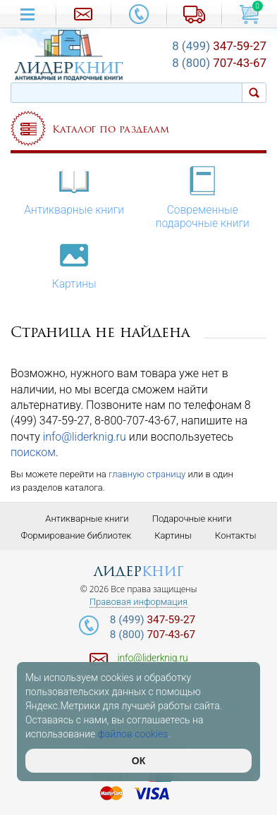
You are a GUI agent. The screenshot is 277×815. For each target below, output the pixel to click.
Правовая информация (138, 602)
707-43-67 (219, 63)
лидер (138, 571)
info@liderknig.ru (84, 436)
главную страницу (147, 474)
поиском (33, 452)
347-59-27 (219, 46)
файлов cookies (133, 734)
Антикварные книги (74, 190)
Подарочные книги (192, 518)
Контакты (235, 535)
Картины (74, 264)
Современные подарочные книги (203, 197)
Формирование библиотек (76, 535)
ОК (138, 760)
